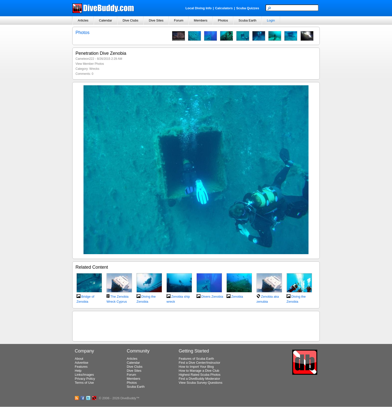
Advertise (81, 362)
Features (81, 366)
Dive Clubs (130, 20)
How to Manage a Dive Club (199, 370)
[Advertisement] (196, 325)
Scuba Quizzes (247, 8)
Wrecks (94, 69)
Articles (83, 20)
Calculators (224, 8)
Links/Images (84, 374)
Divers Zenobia (212, 296)
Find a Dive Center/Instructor (199, 362)
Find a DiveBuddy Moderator (199, 378)
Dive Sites (156, 20)
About (79, 358)
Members (200, 20)
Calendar (105, 20)
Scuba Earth (247, 20)
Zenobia (237, 296)
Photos (223, 20)
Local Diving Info (199, 8)
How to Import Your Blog (196, 366)
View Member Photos (90, 64)
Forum (179, 20)
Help (78, 370)
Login (271, 20)
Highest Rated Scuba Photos (199, 374)
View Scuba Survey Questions (200, 382)
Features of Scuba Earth (196, 358)
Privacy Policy (85, 378)
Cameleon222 (85, 59)
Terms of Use (84, 382)
